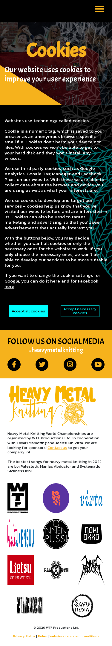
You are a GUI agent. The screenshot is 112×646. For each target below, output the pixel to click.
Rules (42, 636)
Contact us (57, 447)
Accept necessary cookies (79, 311)
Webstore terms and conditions (74, 636)
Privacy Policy (24, 636)
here (55, 280)
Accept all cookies (28, 311)
